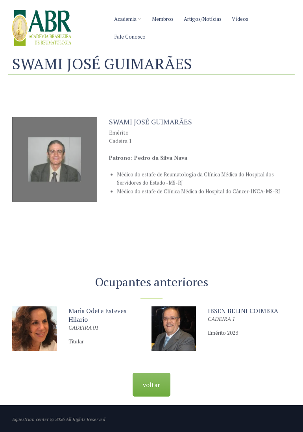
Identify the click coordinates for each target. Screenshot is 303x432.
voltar (151, 384)
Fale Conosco (130, 36)
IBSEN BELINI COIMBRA (243, 310)
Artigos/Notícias (203, 18)
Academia (125, 18)
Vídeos (240, 18)
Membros (163, 18)
